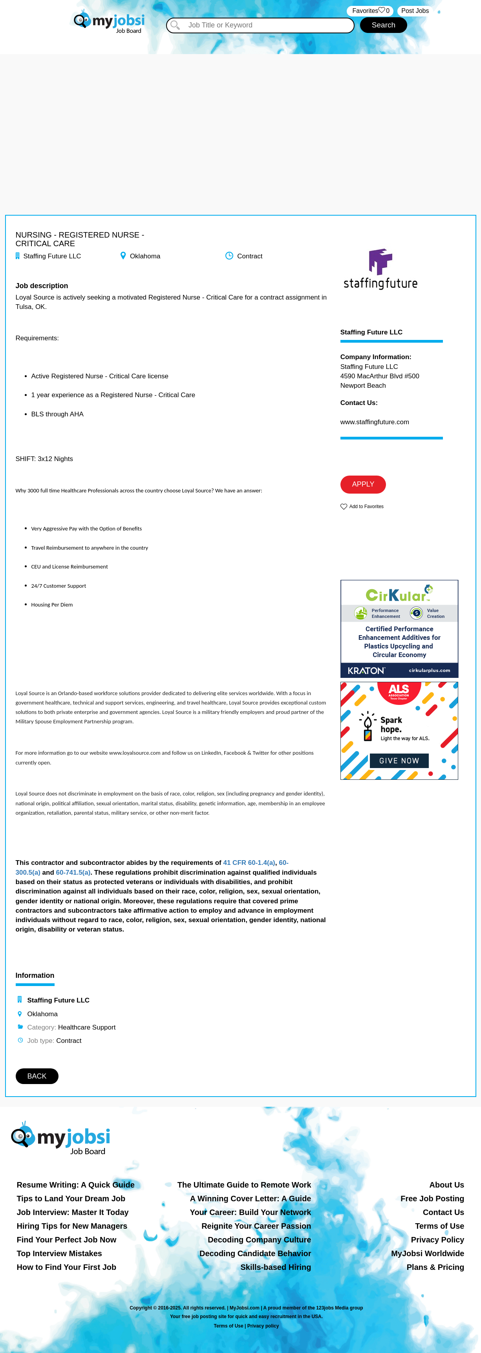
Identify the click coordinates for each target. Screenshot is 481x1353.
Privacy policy (263, 1326)
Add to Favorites (366, 506)
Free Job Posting (432, 1198)
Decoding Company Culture (259, 1239)
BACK (37, 1076)
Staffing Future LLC (371, 332)
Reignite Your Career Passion (256, 1226)
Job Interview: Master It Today (73, 1212)
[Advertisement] (240, 109)
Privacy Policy (438, 1239)
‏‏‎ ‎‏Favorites (370, 11)
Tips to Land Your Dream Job (71, 1198)
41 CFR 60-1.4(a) (249, 862)
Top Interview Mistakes (59, 1253)
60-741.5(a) (73, 872)
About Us (447, 1184)
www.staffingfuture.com (374, 422)
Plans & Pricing (436, 1267)
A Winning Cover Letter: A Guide (250, 1198)
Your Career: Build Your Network (250, 1212)
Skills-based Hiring (275, 1267)
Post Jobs (415, 10)
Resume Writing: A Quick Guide (76, 1184)
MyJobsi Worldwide (427, 1253)
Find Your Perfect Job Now (67, 1239)
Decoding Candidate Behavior (255, 1253)
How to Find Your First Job (67, 1267)
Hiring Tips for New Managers (72, 1226)
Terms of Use (439, 1226)
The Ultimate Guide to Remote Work (244, 1184)
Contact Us (444, 1212)
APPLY (363, 484)
